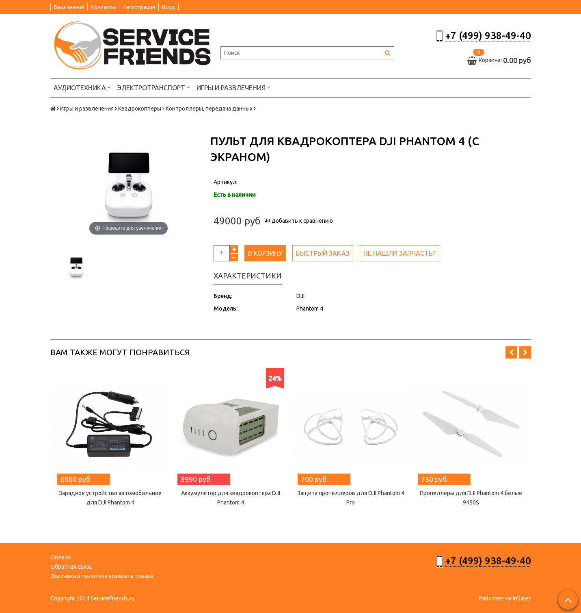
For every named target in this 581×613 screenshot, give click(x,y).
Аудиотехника (82, 87)
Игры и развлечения (233, 87)
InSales (522, 598)
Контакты (104, 7)
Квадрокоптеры (139, 108)
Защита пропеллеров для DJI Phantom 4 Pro (350, 498)
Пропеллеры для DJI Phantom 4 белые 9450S (471, 498)
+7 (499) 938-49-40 (488, 35)
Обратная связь (71, 566)
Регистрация (139, 7)
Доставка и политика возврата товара (101, 576)
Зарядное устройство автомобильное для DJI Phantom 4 (110, 498)
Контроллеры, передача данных (209, 108)
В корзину (265, 253)
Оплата (60, 557)
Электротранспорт (153, 87)
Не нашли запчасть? (399, 253)
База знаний (69, 7)
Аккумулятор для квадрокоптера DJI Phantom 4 (230, 498)
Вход (168, 7)
